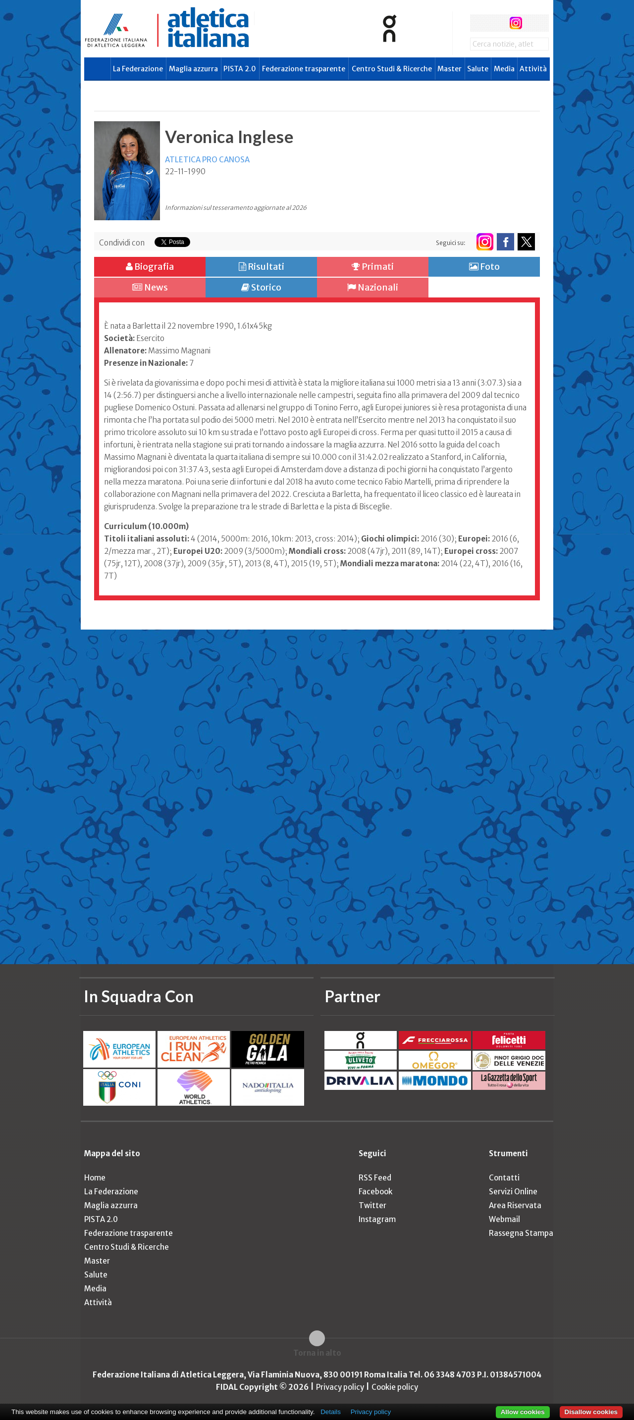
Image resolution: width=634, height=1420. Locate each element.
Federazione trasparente (303, 68)
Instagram (377, 1219)
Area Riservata (515, 1205)
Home (95, 1177)
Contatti (504, 1177)
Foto (484, 266)
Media (504, 68)
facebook (479, 23)
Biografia (150, 266)
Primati (373, 266)
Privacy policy (340, 1387)
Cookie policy (394, 1387)
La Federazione (138, 68)
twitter (497, 23)
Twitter (372, 1205)
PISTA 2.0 (239, 68)
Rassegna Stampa (521, 1233)
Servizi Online (513, 1191)
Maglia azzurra (193, 68)
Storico (261, 287)
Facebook (375, 1191)
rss (534, 23)
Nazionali (372, 287)
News (150, 287)
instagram (516, 23)
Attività (533, 68)
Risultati (261, 266)
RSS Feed (375, 1177)
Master (449, 68)
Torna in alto (317, 1353)
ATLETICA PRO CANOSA (207, 159)
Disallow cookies (591, 1412)
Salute (477, 68)
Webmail (504, 1219)
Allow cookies (523, 1412)
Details (330, 1412)
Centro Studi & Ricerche (392, 68)
